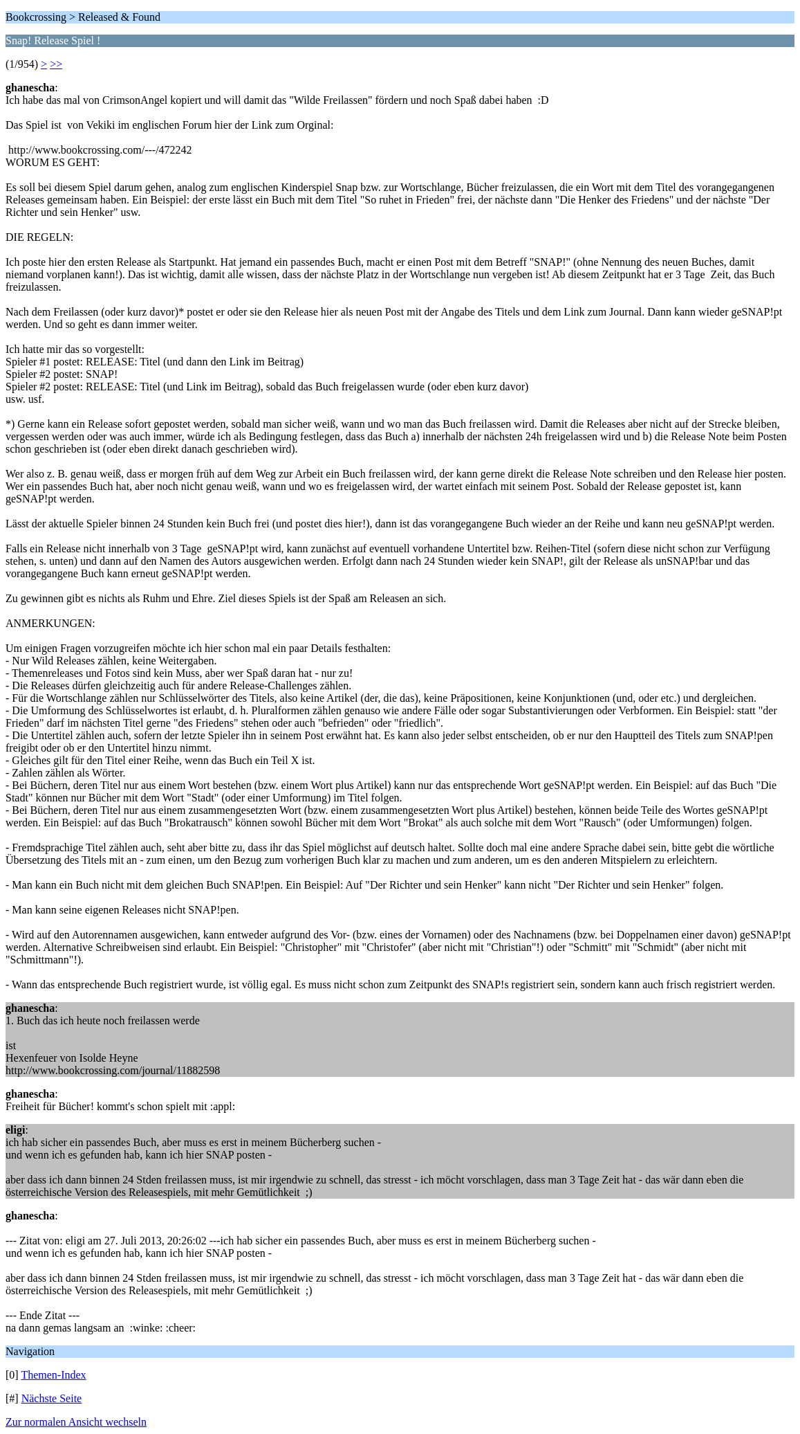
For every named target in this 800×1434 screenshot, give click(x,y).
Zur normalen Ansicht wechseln (76, 1422)
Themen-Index (53, 1375)
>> (56, 64)
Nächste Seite (51, 1398)
